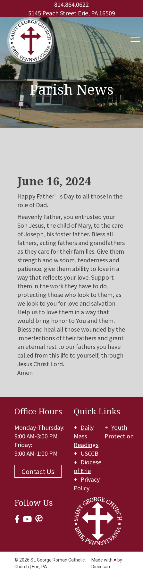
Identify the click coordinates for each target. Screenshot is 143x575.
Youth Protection (119, 431)
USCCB (89, 453)
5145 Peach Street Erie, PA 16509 (71, 13)
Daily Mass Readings (86, 436)
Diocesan (100, 566)
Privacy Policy (87, 483)
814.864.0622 (71, 4)
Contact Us (38, 471)
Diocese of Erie (87, 466)
